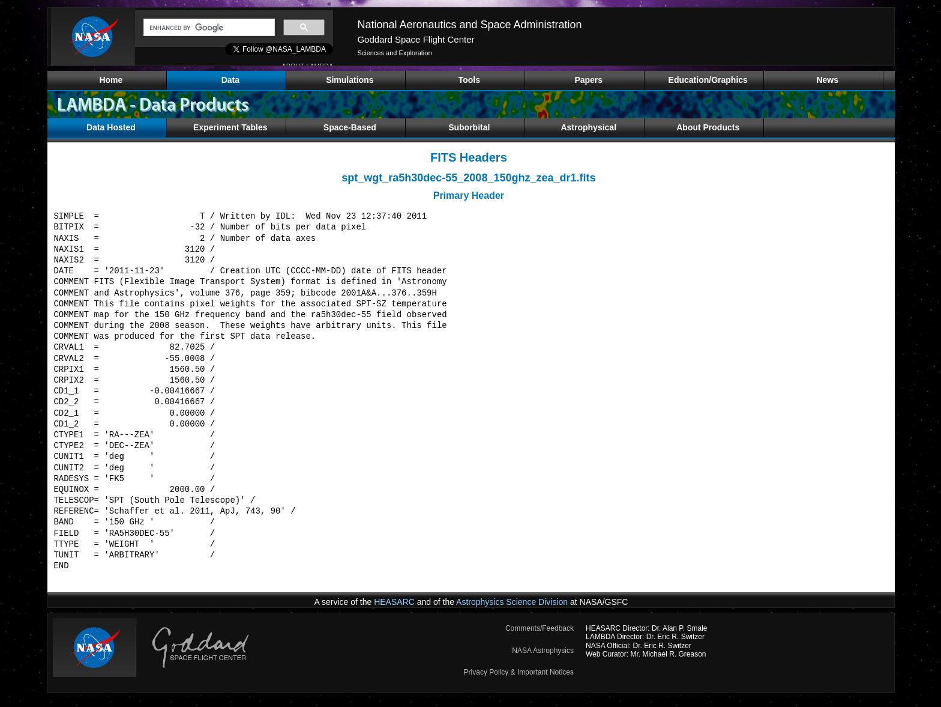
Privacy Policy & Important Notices (519, 672)
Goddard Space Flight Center (415, 39)
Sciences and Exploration (394, 52)
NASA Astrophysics (543, 650)
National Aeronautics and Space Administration (469, 25)
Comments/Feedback (539, 628)
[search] (207, 27)
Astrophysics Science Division (512, 602)
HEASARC (394, 602)
